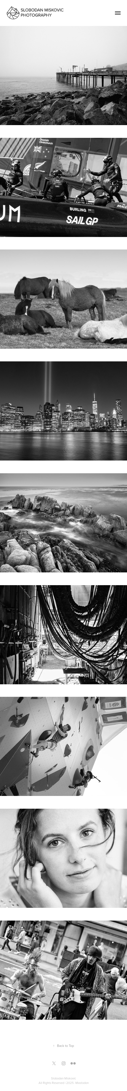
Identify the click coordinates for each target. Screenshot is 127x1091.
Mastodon (82, 1083)
